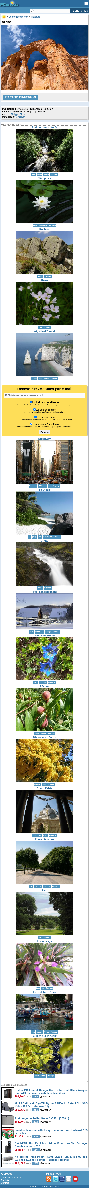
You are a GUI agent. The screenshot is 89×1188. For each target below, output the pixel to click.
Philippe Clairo (18, 114)
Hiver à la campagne (44, 591)
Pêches (44, 686)
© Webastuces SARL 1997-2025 (44, 1186)
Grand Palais (45, 788)
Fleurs (44, 280)
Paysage (54, 174)
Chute (44, 540)
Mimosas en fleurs (44, 737)
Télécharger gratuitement (20, 96)
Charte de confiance (11, 1177)
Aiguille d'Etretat (44, 331)
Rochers (44, 229)
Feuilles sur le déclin (44, 1036)
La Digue (44, 489)
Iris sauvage (44, 941)
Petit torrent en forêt (44, 127)
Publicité (5, 1180)
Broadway (44, 438)
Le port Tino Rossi (44, 992)
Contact (5, 1183)
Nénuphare (44, 178)
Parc (44, 890)
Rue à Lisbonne (44, 839)
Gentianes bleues (44, 635)
